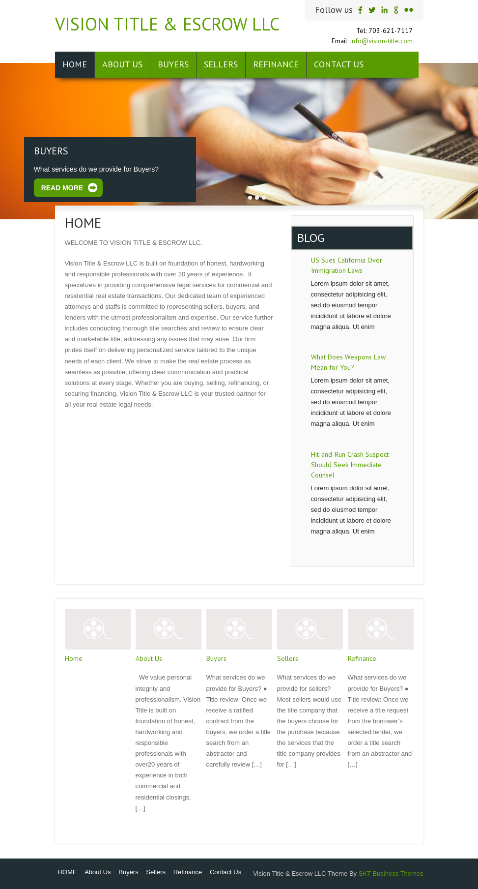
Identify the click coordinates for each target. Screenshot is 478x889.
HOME (74, 64)
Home (74, 658)
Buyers (173, 64)
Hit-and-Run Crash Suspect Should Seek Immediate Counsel (350, 464)
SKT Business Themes (391, 873)
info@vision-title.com (381, 40)
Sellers (221, 64)
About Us (122, 64)
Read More (62, 188)
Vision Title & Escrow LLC (167, 23)
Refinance (276, 64)
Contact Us (339, 64)
